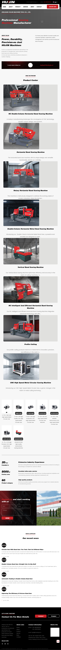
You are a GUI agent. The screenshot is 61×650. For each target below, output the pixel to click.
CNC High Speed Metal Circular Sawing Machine (30, 383)
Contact (39, 7)
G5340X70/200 (18, 439)
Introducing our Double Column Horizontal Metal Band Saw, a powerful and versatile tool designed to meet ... (30, 235)
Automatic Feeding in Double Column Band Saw (17, 579)
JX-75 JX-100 (6, 439)
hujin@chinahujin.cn (46, 65)
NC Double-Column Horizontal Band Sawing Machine (31, 114)
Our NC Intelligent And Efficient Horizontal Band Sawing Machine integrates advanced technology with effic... (30, 312)
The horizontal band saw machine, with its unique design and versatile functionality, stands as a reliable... (30, 159)
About (10, 7)
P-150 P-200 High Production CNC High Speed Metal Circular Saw (30, 419)
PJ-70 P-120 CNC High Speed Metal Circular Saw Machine (42, 419)
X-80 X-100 (18, 413)
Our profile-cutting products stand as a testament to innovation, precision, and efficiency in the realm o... (30, 351)
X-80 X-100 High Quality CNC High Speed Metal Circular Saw (18, 419)
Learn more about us (14, 65)
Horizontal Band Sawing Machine (30, 152)
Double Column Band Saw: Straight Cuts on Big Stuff (19, 564)
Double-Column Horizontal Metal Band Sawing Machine (30, 229)
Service (25, 7)
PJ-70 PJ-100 (54, 413)
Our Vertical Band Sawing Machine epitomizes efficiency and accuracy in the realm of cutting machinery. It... (30, 274)
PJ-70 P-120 (42, 413)
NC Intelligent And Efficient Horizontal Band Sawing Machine (30, 307)
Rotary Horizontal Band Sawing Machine (30, 191)
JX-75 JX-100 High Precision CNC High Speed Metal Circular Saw (7, 445)
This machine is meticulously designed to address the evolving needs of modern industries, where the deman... (30, 197)
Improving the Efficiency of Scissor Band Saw (17, 593)
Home (4, 7)
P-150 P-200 (30, 413)
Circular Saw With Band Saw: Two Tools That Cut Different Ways (22, 550)
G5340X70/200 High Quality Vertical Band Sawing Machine (18, 445)
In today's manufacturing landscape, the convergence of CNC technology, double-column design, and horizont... (30, 120)
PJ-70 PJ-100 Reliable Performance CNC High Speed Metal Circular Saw (54, 420)
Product (17, 7)
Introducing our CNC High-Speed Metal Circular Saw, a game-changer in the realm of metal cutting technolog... (30, 389)
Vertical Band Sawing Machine (30, 267)
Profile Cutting (30, 344)
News (32, 7)
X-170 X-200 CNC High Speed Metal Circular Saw (6, 417)
